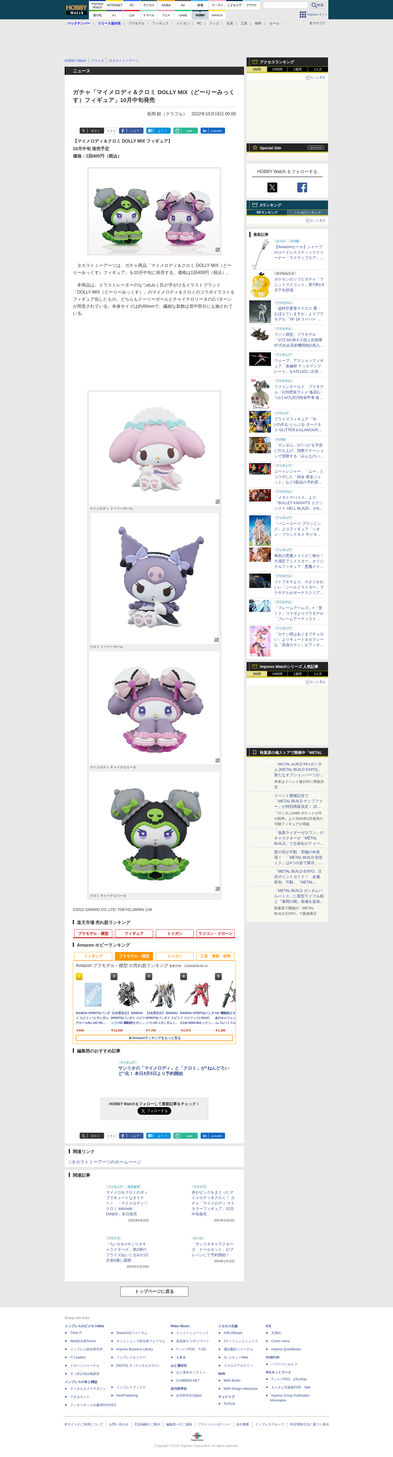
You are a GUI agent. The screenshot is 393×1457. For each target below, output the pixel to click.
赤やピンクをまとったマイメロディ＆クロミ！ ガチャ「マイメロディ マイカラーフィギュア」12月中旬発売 (213, 1203)
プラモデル (136, 23)
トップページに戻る (154, 1291)
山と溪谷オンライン (190, 1372)
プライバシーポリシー (214, 1424)
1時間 (257, 69)
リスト (111, 131)
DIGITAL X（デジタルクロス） (138, 1365)
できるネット (80, 1397)
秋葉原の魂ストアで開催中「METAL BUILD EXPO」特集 (291, 753)
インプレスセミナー (131, 1357)
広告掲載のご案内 (147, 1424)
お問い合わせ (119, 1424)
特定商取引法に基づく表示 (309, 1424)
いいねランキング (308, 212)
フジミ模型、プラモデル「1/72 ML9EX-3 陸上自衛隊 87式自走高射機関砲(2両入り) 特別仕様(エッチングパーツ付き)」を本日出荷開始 (298, 345)
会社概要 (242, 1424)
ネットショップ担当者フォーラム (140, 1341)
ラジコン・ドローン (215, 933)
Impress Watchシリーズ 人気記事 (289, 666)
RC (199, 23)
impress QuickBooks (286, 1349)
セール (274, 23)
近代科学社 (179, 1389)
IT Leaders (78, 1357)
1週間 (298, 69)
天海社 (276, 1333)
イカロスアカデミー (238, 1365)
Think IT (76, 1333)
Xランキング (270, 205)
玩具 (230, 23)
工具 (244, 23)
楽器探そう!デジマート (193, 1341)
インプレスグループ (269, 1424)
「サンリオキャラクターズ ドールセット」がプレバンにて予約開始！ (212, 1249)
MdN (221, 1374)
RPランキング (267, 212)
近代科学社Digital (188, 1395)
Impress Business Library (134, 1349)
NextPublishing (127, 1395)
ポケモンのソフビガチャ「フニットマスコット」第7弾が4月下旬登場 (299, 284)
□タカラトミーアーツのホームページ (105, 1162)
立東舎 (181, 1357)
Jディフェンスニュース (241, 1341)
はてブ (162, 131)
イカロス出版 (228, 1326)
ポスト (95, 131)
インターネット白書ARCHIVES (93, 1405)
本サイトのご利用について (83, 1424)
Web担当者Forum (83, 1341)
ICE (268, 1326)
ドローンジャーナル (84, 1365)
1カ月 (318, 69)
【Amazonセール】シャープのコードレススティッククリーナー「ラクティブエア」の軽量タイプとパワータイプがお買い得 (299, 258)
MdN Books (232, 1380)
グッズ (214, 23)
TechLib (229, 1404)
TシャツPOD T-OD (191, 1349)
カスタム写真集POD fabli (290, 1387)
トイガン (182, 23)
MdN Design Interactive (241, 1389)
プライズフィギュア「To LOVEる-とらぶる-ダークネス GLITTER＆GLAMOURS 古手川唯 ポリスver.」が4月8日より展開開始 (299, 430)
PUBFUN (272, 1357)
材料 (258, 23)
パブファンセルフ (284, 1364)
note (189, 131)
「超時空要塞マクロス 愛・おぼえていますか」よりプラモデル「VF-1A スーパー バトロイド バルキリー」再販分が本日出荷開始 (299, 319)
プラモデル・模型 (93, 933)
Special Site (270, 148)
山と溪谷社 (179, 1365)
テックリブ (226, 1397)
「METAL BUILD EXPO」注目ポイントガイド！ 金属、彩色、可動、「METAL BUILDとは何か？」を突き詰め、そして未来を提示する (299, 882)
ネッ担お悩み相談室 (84, 1374)
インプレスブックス (131, 1387)
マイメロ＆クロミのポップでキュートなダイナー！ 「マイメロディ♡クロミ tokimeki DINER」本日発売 (127, 1203)
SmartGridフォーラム (132, 1333)
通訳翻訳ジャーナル (238, 1349)
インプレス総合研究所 (86, 1349)
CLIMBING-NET (187, 1380)
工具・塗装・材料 (215, 956)
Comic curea (280, 1341)
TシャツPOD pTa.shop (289, 1379)
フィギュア (160, 23)
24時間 (277, 69)
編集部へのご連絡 (179, 1424)
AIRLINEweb (233, 1333)
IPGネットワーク (278, 1372)
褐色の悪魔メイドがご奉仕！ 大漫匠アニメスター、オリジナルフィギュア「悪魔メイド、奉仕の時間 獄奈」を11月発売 (299, 566)
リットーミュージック (192, 1333)
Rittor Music (180, 1326)
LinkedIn (216, 131)
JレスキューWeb (236, 1357)
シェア (134, 131)
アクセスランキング (277, 62)
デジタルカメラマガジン (88, 1389)
